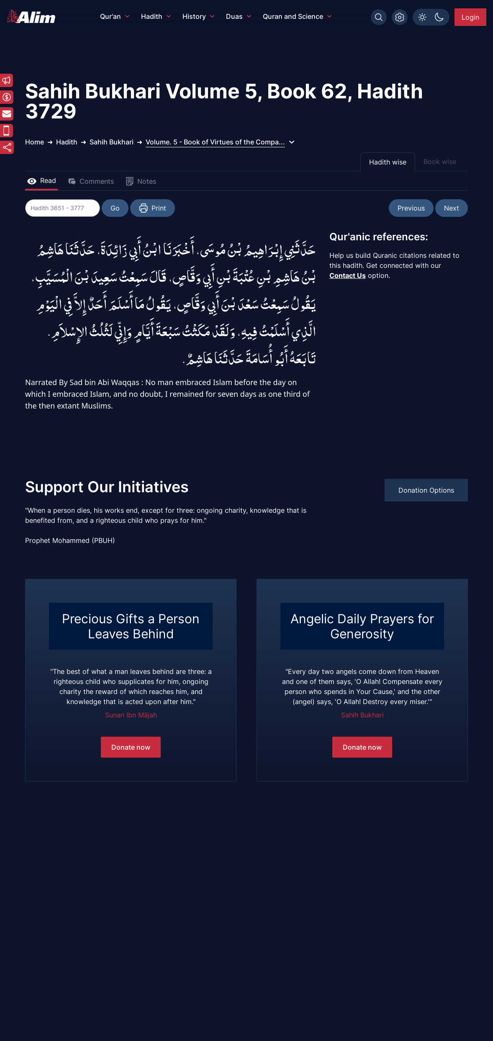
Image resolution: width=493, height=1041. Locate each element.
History (198, 16)
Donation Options (426, 490)
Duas (238, 16)
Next (451, 208)
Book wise (440, 161)
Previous (411, 208)
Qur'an (114, 16)
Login (470, 17)
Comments (91, 181)
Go (115, 208)
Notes (141, 181)
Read (41, 180)
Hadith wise (387, 162)
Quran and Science (297, 16)
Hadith (156, 16)
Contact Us (347, 275)
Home (34, 142)
